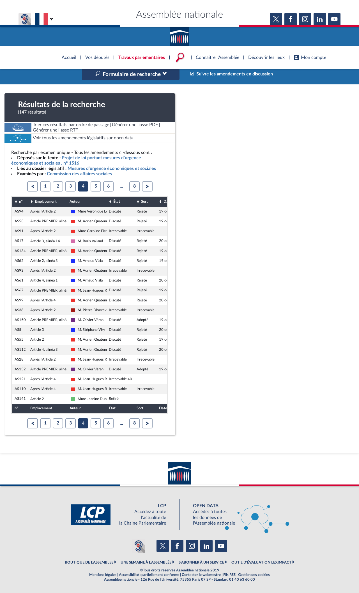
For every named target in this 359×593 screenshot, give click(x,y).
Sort (144, 201)
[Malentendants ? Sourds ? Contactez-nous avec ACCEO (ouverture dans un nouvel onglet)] (138, 546)
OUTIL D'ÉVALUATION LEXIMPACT (261, 562)
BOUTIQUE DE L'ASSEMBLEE (89, 562)
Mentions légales (102, 574)
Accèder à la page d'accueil (179, 34)
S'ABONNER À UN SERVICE (201, 562)
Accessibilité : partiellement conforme (149, 574)
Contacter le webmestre (201, 574)
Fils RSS (229, 574)
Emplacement (46, 201)
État (116, 201)
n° (20, 201)
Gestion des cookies (254, 574)
